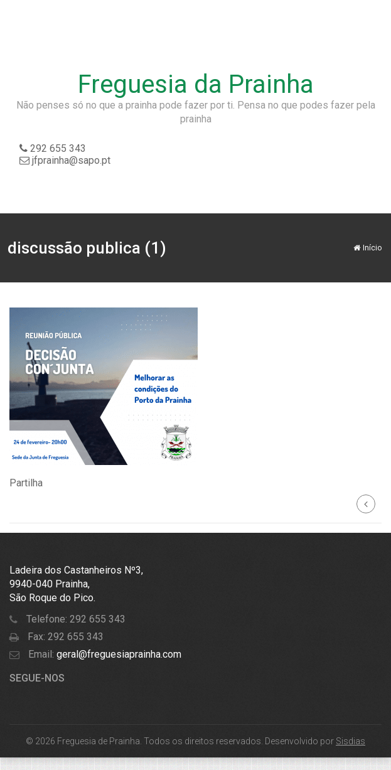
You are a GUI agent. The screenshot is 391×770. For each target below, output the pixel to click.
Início (367, 247)
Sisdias (350, 741)
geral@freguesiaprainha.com (117, 654)
